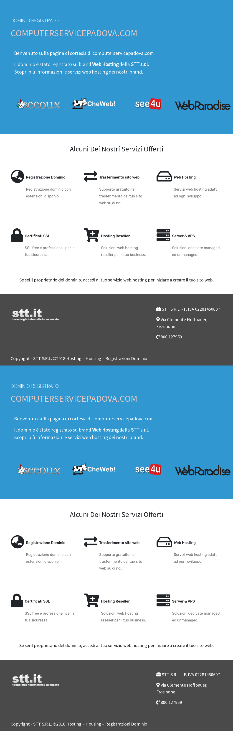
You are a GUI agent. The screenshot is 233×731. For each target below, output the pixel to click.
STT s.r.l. (140, 64)
